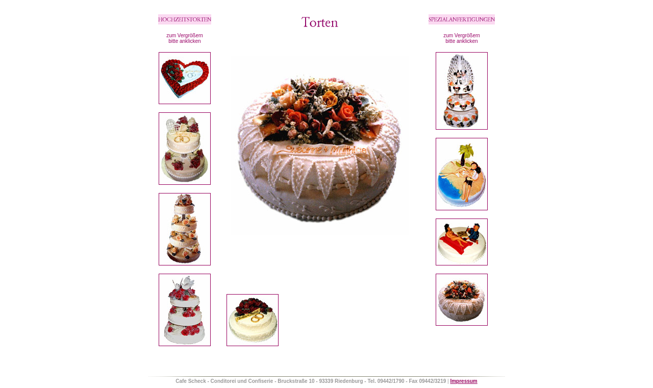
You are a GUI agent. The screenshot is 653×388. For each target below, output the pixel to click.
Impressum (463, 381)
